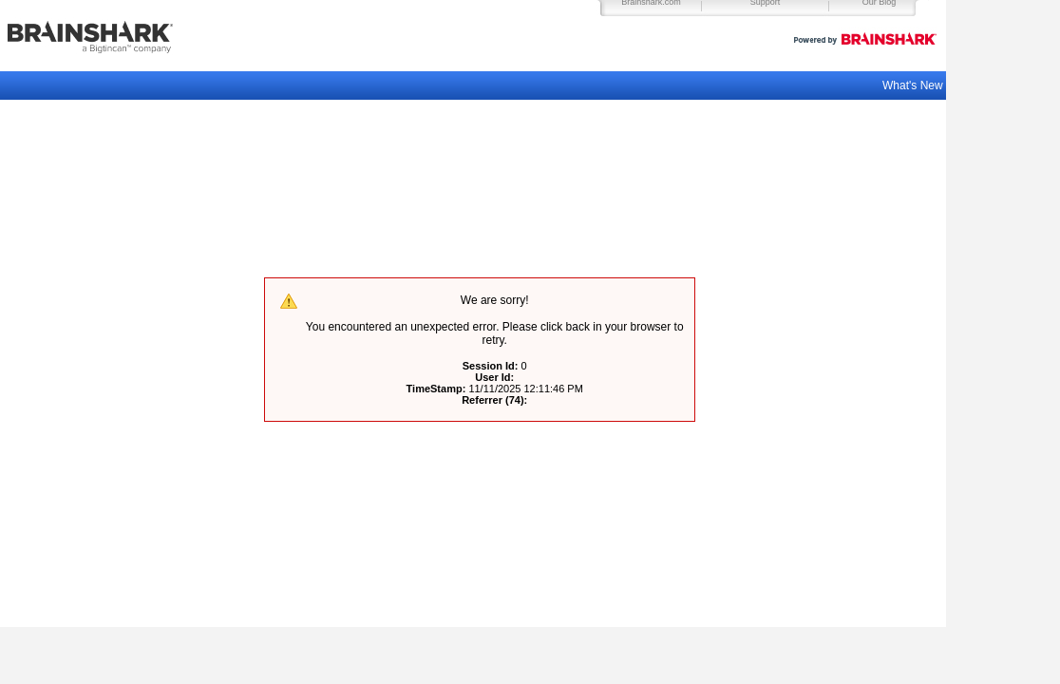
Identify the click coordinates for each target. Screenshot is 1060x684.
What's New (914, 85)
